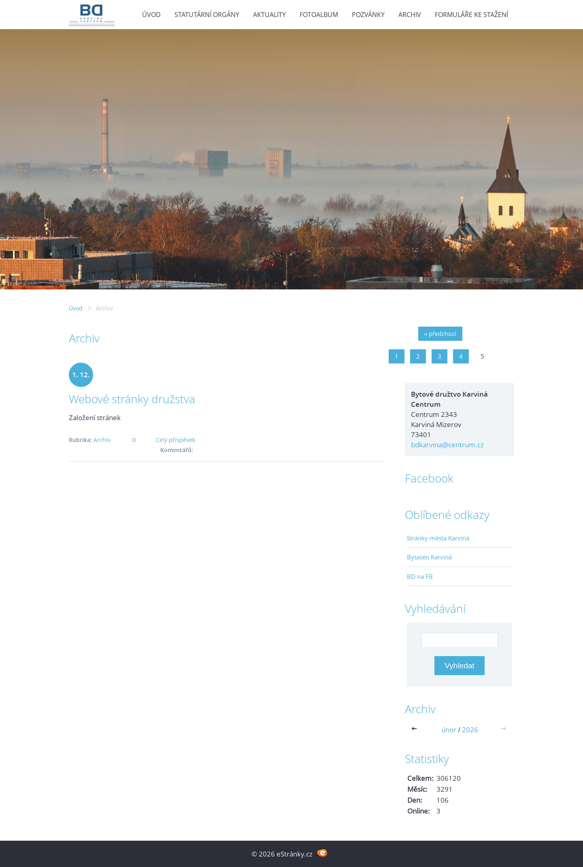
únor (448, 729)
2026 (470, 729)
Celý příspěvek (175, 440)
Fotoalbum (319, 14)
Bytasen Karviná (429, 557)
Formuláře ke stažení (471, 14)
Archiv (409, 14)
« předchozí (440, 333)
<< (416, 729)
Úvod (151, 14)
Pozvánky (368, 14)
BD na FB (420, 576)
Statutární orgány (206, 14)
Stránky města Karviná (438, 538)
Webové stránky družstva (132, 398)
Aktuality (269, 14)
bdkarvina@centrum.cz (447, 444)
